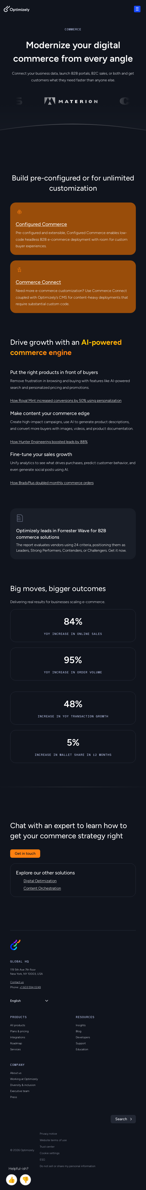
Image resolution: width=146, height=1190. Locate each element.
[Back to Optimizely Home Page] (17, 10)
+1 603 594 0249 (30, 987)
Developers (83, 1037)
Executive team (19, 1091)
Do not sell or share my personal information (67, 1166)
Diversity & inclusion (23, 1085)
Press (13, 1097)
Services (15, 1049)
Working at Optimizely (24, 1079)
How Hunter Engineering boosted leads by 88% (49, 442)
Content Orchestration (42, 888)
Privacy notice (48, 1133)
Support (81, 1043)
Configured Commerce (41, 224)
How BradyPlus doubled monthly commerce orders (52, 483)
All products (17, 1025)
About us (15, 1073)
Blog (78, 1031)
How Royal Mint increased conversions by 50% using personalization (66, 400)
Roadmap (16, 1043)
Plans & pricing (19, 1031)
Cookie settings (50, 1153)
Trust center (47, 1146)
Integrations (17, 1037)
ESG (42, 1159)
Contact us (17, 982)
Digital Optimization (40, 881)
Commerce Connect (38, 282)
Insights (81, 1025)
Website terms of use (53, 1140)
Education (82, 1049)
